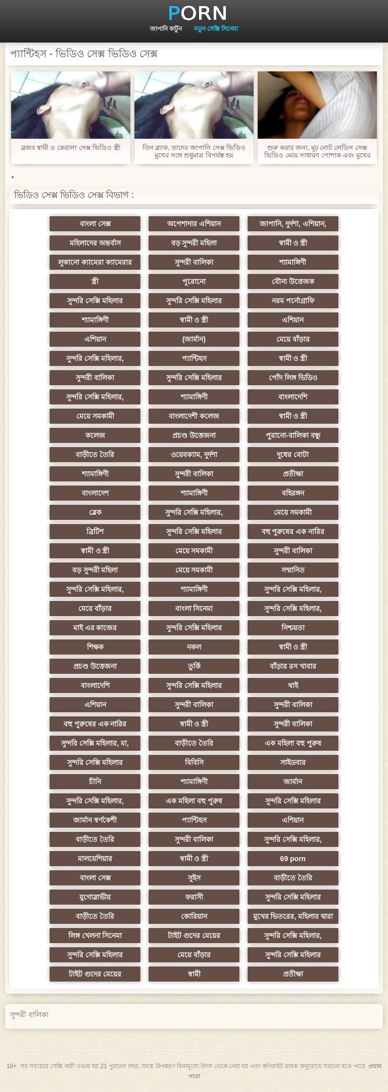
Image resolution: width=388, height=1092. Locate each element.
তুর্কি (194, 666)
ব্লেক (95, 512)
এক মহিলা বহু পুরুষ (293, 743)
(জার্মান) (194, 339)
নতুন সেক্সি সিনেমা (216, 28)
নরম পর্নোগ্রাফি (293, 301)
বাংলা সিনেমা (194, 608)
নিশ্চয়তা (293, 628)
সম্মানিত (293, 570)
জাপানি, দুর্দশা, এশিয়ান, (293, 224)
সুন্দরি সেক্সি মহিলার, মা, (94, 743)
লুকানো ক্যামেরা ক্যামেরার (95, 262)
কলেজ (95, 435)
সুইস (194, 878)
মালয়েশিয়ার (95, 859)
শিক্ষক (95, 647)
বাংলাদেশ (95, 493)
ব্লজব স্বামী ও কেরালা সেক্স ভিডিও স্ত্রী (70, 147)
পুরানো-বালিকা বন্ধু (293, 435)
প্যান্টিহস (194, 358)
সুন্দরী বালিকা (194, 262)
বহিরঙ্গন (293, 493)
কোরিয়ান (194, 916)
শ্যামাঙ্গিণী (292, 262)
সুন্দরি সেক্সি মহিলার (95, 301)
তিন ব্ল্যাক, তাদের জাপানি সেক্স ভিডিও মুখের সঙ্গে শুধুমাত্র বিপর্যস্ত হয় (194, 151)
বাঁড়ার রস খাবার (293, 666)
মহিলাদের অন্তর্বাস (95, 243)
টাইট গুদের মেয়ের (194, 936)
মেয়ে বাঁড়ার (293, 339)
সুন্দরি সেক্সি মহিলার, (95, 358)
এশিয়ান (293, 320)
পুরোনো (194, 281)
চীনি (95, 782)
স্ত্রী (95, 281)
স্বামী (194, 974)
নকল (194, 647)
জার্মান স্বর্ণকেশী (95, 820)
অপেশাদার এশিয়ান (194, 224)
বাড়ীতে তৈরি (95, 455)
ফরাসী (194, 897)
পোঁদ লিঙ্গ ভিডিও (293, 378)
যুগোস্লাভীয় (95, 897)
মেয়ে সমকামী (95, 416)
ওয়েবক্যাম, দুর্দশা (194, 455)
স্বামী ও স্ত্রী (293, 243)
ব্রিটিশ (95, 532)
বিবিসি (194, 762)
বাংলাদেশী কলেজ (194, 416)
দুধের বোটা (293, 455)
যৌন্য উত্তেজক (293, 281)
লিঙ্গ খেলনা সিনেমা (95, 936)
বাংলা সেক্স (95, 224)
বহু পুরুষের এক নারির (293, 532)
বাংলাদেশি (292, 397)
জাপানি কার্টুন (166, 28)
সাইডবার (293, 762)
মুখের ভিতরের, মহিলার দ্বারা (293, 916)
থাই (293, 685)
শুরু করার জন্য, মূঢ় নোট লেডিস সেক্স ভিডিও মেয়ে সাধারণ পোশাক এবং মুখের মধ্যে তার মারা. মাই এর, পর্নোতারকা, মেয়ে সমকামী (317, 151)
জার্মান (292, 782)
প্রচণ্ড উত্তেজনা (194, 435)
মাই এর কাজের (95, 628)
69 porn (293, 859)
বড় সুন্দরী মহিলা (194, 243)
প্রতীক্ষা (293, 474)
